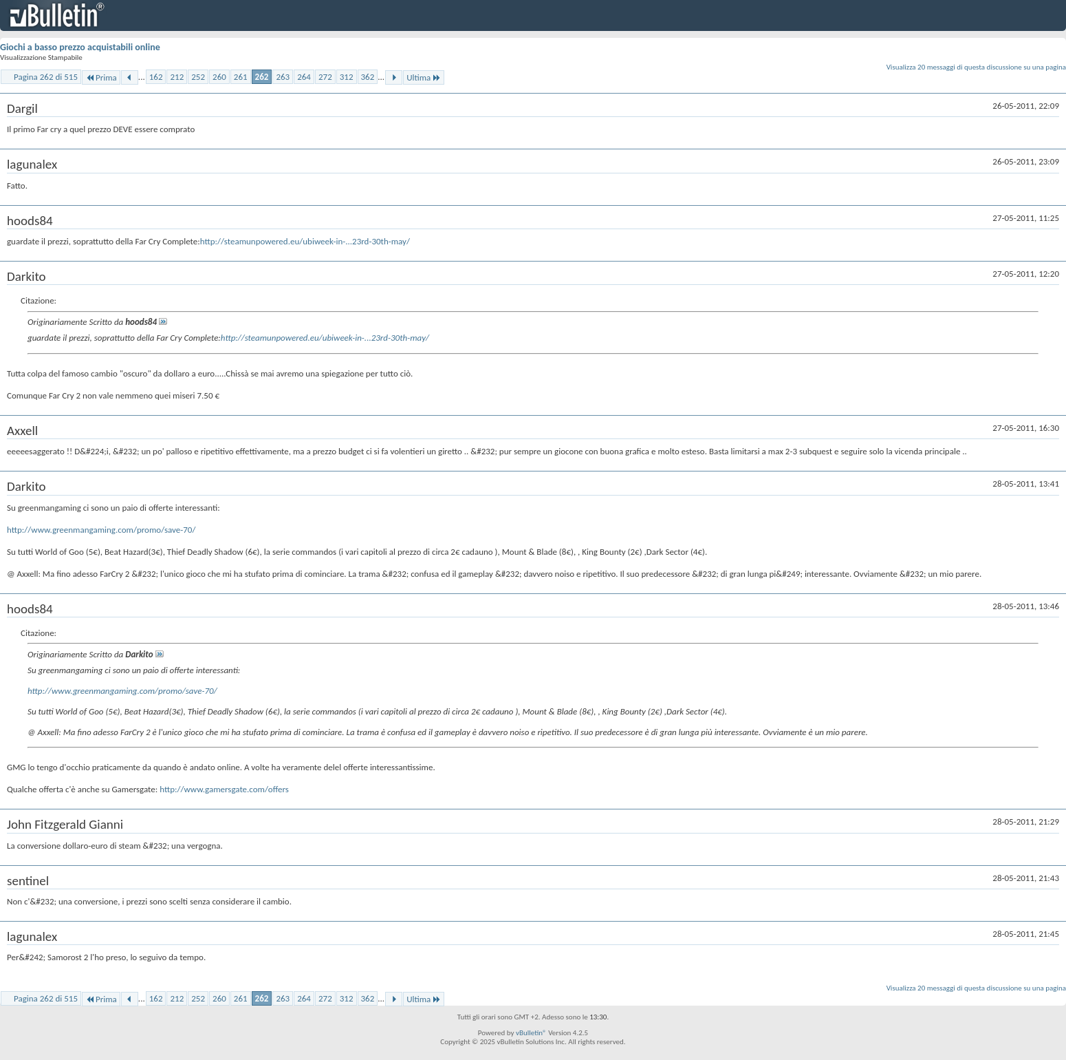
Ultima (423, 77)
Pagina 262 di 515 (46, 77)
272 (325, 77)
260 (219, 77)
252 (198, 77)
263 (283, 77)
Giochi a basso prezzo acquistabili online (80, 47)
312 (346, 77)
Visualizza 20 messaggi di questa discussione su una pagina (976, 67)
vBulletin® (531, 1032)
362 (368, 77)
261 (241, 77)
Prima (101, 77)
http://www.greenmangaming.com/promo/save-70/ (101, 529)
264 (304, 77)
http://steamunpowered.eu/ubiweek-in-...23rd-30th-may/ (305, 241)
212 (177, 77)
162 (156, 77)
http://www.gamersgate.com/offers (224, 789)
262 (262, 77)
